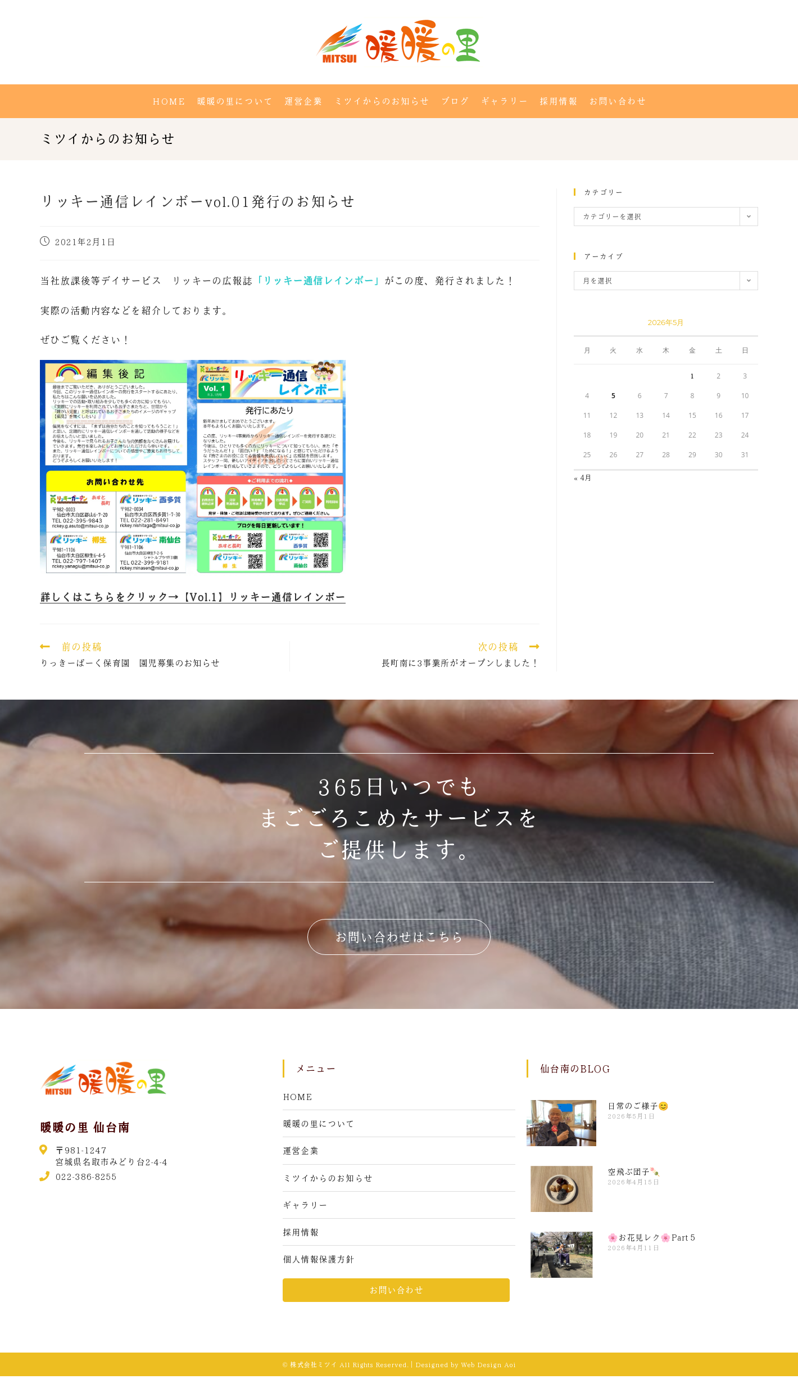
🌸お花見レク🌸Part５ (652, 1237)
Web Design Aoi (488, 1367)
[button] (399, 937)
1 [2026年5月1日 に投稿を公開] (692, 375)
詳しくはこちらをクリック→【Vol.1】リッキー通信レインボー (193, 597)
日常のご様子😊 (638, 1105)
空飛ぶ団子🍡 (633, 1171)
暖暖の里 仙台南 (84, 1127)
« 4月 (583, 477)
